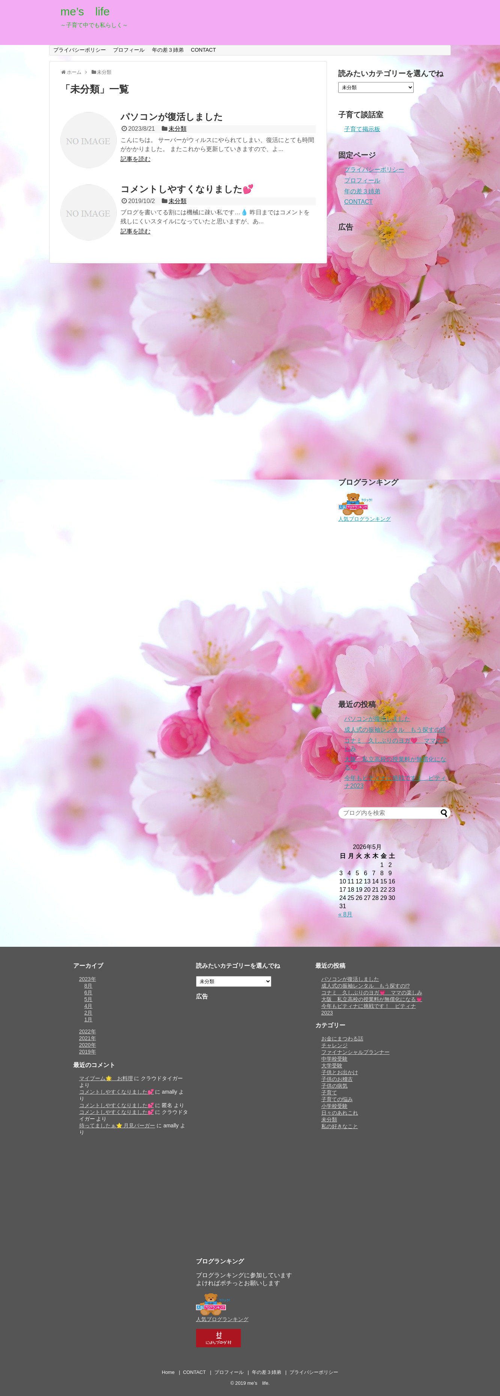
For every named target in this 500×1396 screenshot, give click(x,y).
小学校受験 (334, 1106)
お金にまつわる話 (342, 1039)
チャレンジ (334, 1045)
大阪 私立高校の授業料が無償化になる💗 (371, 999)
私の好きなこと (339, 1126)
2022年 (87, 1031)
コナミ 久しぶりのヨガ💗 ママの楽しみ (371, 992)
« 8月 (345, 914)
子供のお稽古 (337, 1079)
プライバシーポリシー (79, 50)
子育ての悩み (337, 1099)
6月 (88, 992)
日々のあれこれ (339, 1113)
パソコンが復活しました (171, 117)
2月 (88, 1013)
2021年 (87, 1038)
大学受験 (331, 1066)
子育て (329, 1093)
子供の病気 (334, 1086)
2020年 (87, 1045)
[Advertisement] (394, 348)
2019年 (87, 1052)
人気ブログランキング (364, 519)
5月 (88, 999)
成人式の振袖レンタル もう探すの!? (394, 729)
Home (168, 1372)
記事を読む (135, 159)
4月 (88, 1006)
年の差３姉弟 (168, 50)
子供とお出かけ (339, 1072)
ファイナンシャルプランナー (355, 1052)
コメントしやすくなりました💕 (187, 189)
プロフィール (129, 50)
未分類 (178, 129)
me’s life (85, 11)
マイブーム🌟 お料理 (106, 1078)
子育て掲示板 (362, 129)
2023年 (87, 979)
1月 (88, 1019)
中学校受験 (334, 1059)
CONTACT (203, 50)
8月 (88, 986)
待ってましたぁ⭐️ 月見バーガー (117, 1125)
